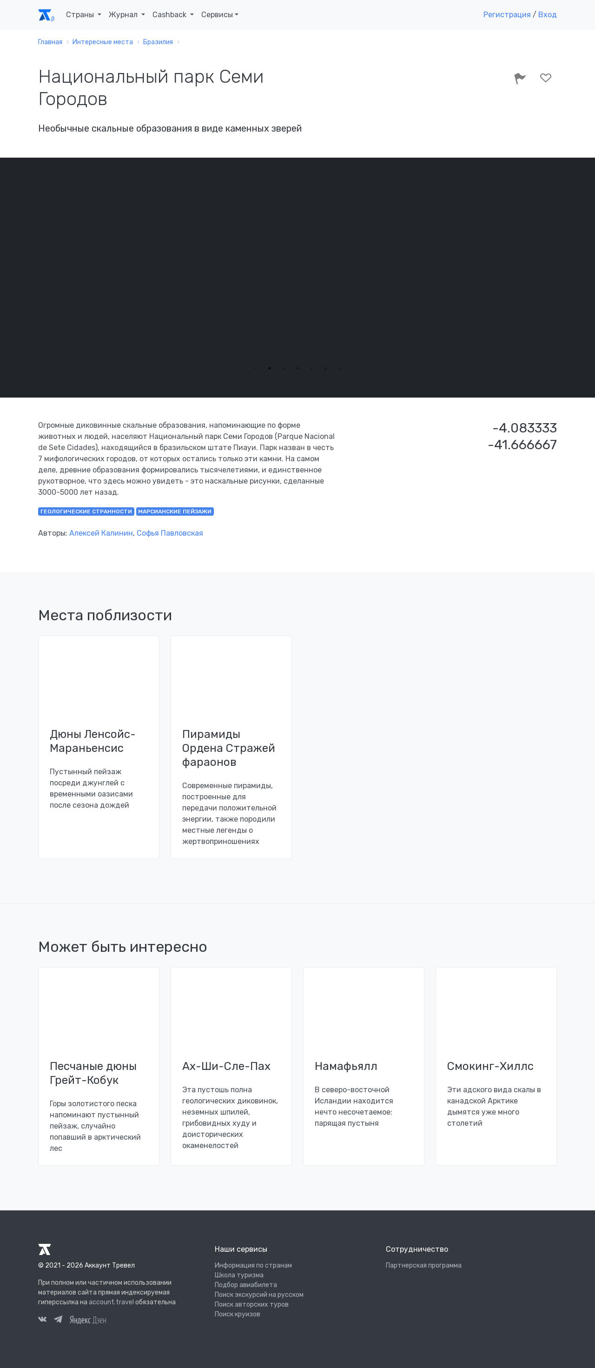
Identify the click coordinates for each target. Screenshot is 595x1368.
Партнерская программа (424, 1265)
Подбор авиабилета (246, 1285)
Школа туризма (239, 1275)
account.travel (111, 1302)
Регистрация (507, 14)
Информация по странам (253, 1265)
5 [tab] (311, 368)
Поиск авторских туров (252, 1304)
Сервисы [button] (217, 14)
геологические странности (86, 511)
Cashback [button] (170, 14)
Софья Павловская (170, 533)
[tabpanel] (297, 270)
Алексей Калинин (101, 533)
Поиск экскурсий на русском (259, 1295)
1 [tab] (255, 368)
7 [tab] (339, 368)
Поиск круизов (237, 1314)
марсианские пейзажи (175, 511)
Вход (547, 14)
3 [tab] (283, 368)
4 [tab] (297, 368)
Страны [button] (81, 14)
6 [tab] (325, 368)
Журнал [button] (124, 14)
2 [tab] (269, 368)
